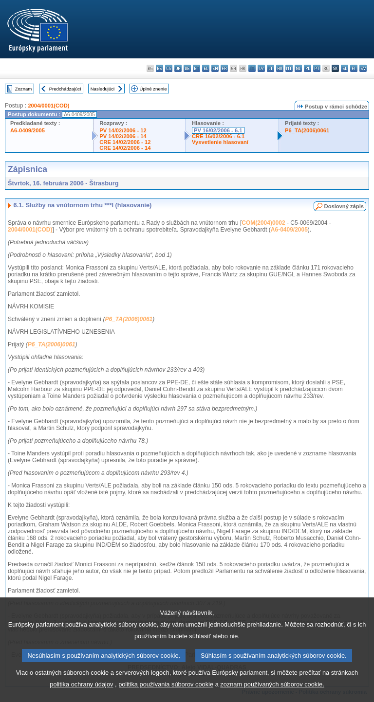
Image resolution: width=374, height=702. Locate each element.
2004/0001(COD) (48, 105)
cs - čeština (168, 68)
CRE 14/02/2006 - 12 (124, 142)
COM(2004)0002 (263, 222)
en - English (215, 68)
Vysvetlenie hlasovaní (220, 142)
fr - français (224, 68)
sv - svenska (363, 68)
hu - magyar (279, 68)
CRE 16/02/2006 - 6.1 (218, 136)
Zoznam (23, 88)
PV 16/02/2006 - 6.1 (218, 130)
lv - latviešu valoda (261, 68)
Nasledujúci (103, 88)
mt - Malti (289, 68)
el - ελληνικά (205, 68)
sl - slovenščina (344, 68)
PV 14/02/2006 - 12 (122, 130)
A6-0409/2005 (27, 130)
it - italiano (252, 68)
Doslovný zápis (344, 206)
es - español (159, 68)
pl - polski (307, 68)
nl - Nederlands (298, 68)
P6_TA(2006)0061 (307, 130)
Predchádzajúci (65, 88)
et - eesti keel (196, 68)
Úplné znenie (153, 88)
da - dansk (178, 68)
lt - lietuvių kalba (270, 68)
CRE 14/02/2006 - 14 (124, 148)
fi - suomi (353, 68)
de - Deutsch (187, 68)
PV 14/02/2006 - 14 (122, 136)
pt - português (316, 68)
